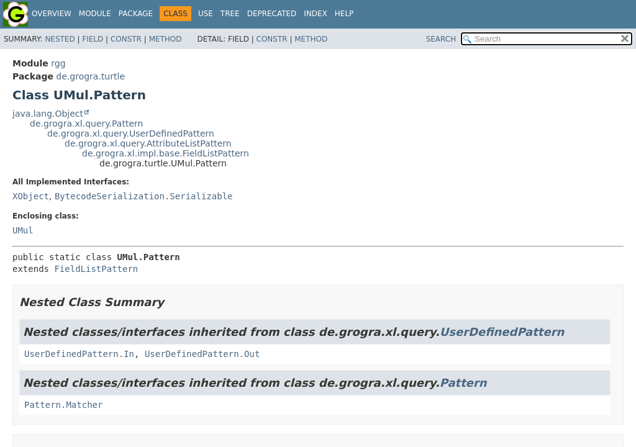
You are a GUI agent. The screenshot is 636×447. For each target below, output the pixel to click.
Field (92, 39)
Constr (126, 39)
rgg (58, 63)
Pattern (463, 382)
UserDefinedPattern (502, 331)
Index (315, 13)
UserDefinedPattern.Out (202, 354)
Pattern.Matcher (63, 405)
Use (205, 13)
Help (344, 13)
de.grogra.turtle (90, 76)
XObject (30, 196)
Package (136, 13)
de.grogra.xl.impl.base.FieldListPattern (165, 153)
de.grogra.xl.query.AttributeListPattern (148, 143)
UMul (23, 230)
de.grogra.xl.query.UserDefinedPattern (130, 133)
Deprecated (272, 13)
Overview (51, 13)
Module (95, 13)
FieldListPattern (96, 269)
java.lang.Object (47, 114)
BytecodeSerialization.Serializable (144, 196)
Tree (230, 13)
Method (165, 39)
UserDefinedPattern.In (79, 354)
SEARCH (441, 39)
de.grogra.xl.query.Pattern (86, 124)
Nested (60, 39)
